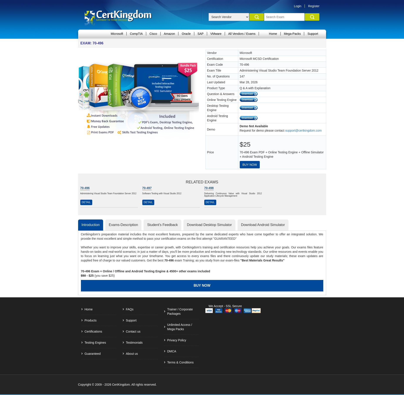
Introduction (91, 225)
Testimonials (134, 342)
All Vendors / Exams (241, 33)
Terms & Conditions (180, 362)
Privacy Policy (176, 340)
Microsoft (117, 33)
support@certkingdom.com (303, 130)
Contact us (133, 331)
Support (312, 33)
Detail (86, 202)
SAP (201, 33)
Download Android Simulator (263, 225)
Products (91, 320)
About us (132, 353)
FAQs (130, 309)
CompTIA (136, 33)
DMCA (171, 351)
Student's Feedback (162, 225)
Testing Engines (95, 342)
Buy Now (250, 164)
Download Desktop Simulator (209, 225)
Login (297, 6)
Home (273, 33)
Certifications (93, 331)
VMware (215, 33)
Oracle (186, 33)
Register (313, 6)
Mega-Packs (292, 33)
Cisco (153, 33)
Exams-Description (123, 225)
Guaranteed (93, 353)
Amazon (169, 33)
